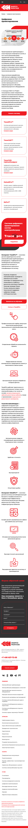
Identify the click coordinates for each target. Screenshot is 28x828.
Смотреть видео (8, 131)
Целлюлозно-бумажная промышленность (13, 745)
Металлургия (5, 739)
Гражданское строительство (10, 728)
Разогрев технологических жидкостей (12, 694)
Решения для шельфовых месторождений (13, 697)
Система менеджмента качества (11, 781)
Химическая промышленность (10, 723)
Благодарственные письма (9, 786)
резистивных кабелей (14, 395)
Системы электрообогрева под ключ (12, 767)
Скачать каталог (10, 668)
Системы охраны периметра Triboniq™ (12, 712)
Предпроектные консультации (10, 755)
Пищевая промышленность (9, 742)
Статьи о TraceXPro (14, 307)
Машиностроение (7, 736)
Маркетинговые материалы (9, 794)
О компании (5, 775)
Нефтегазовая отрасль (8, 720)
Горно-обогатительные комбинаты (11, 725)
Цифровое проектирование (10, 783)
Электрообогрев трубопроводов (11, 685)
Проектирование (7, 758)
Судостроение (6, 731)
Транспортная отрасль (8, 747)
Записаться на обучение (14, 301)
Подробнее (14, 241)
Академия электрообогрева (9, 789)
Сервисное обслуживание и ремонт (12, 765)
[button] (2, 2)
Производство (6, 778)
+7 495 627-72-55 (9, 657)
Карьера (4, 792)
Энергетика (5, 734)
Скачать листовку (14, 113)
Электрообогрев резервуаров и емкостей (14, 687)
